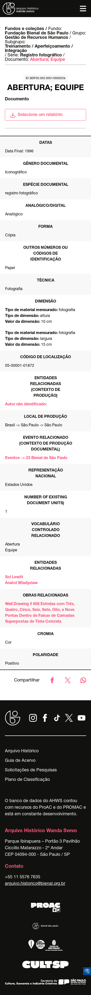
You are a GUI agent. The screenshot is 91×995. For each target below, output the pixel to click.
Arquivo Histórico (22, 751)
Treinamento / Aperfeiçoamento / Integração (39, 48)
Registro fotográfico (41, 55)
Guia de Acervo (20, 761)
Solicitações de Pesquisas (31, 770)
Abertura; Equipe (47, 60)
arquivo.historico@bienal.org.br (35, 884)
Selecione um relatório (36, 115)
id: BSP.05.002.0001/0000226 (46, 78)
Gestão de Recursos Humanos (36, 38)
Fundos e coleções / (26, 29)
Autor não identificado (25, 405)
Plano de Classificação (27, 780)
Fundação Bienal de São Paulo (36, 33)
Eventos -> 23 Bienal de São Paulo (36, 458)
